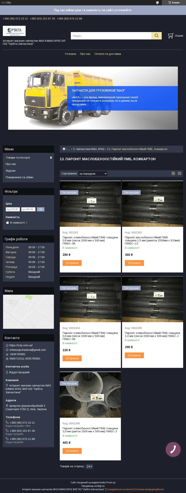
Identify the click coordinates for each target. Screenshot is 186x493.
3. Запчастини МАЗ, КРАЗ (88, 149)
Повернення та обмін (19, 177)
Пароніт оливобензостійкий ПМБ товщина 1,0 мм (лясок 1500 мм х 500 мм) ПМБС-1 (152, 334)
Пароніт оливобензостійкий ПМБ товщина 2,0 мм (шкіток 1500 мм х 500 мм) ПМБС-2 (90, 430)
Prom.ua (110, 482)
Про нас (85, 53)
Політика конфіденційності (149, 489)
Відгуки (10, 170)
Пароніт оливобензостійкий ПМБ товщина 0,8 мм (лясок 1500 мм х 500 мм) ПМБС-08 (90, 240)
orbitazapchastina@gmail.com (27, 349)
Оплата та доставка (108, 53)
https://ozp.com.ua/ (21, 345)
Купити (74, 263)
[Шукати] (156, 35)
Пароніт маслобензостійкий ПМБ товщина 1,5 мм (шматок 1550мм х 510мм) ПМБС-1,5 (152, 240)
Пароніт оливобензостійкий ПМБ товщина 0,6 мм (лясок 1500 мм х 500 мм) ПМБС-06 (90, 336)
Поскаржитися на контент (119, 489)
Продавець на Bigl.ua (93, 486)
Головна (70, 53)
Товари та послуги (18, 157)
